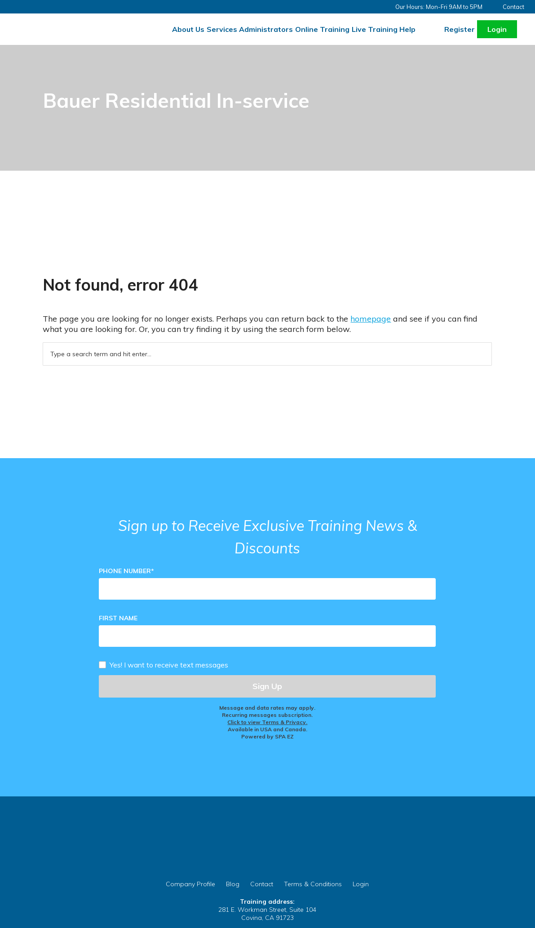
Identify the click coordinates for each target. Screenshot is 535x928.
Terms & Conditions (313, 884)
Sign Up (267, 686)
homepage (370, 319)
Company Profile (190, 884)
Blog (232, 884)
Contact (513, 6)
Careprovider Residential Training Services (76, 23)
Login (497, 29)
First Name (118, 618)
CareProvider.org (267, 852)
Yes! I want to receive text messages (169, 664)
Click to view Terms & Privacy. (267, 722)
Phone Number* (126, 571)
